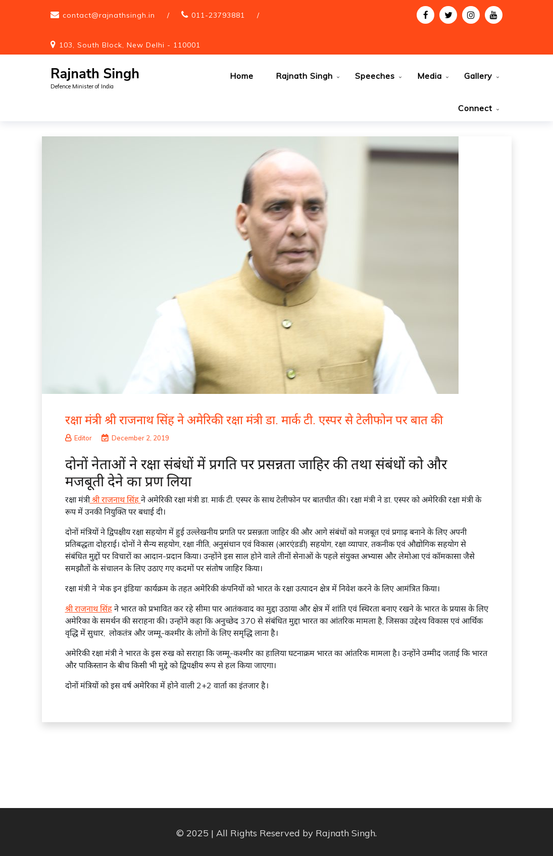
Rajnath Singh (95, 74)
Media (429, 76)
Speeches (375, 76)
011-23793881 (218, 15)
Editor (78, 436)
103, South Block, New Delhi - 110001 (129, 44)
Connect (475, 108)
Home (242, 76)
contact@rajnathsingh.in (109, 15)
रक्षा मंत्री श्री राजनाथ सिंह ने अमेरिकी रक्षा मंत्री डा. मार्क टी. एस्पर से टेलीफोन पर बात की (254, 417)
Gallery (478, 76)
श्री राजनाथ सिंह (115, 497)
